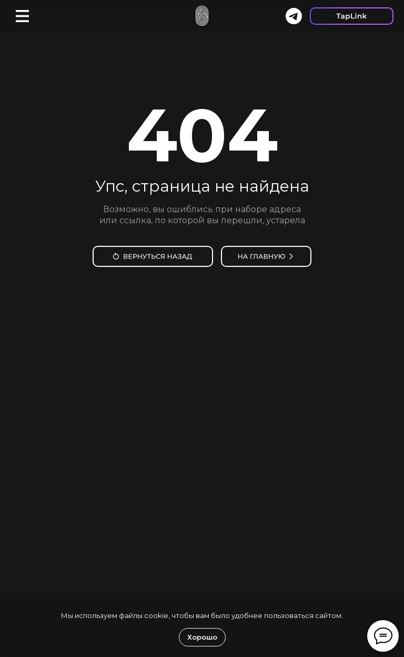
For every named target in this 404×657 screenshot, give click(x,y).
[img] (153, 256)
